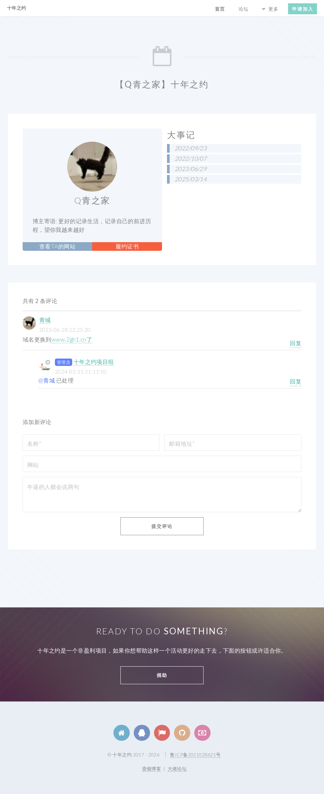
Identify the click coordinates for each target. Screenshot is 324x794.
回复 (295, 343)
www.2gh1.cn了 (72, 339)
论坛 (243, 9)
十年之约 (16, 8)
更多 (273, 9)
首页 (220, 9)
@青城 (46, 380)
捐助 (162, 675)
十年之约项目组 (94, 361)
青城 (45, 319)
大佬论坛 (177, 768)
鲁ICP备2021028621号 (195, 754)
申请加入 (302, 9)
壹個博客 (151, 768)
